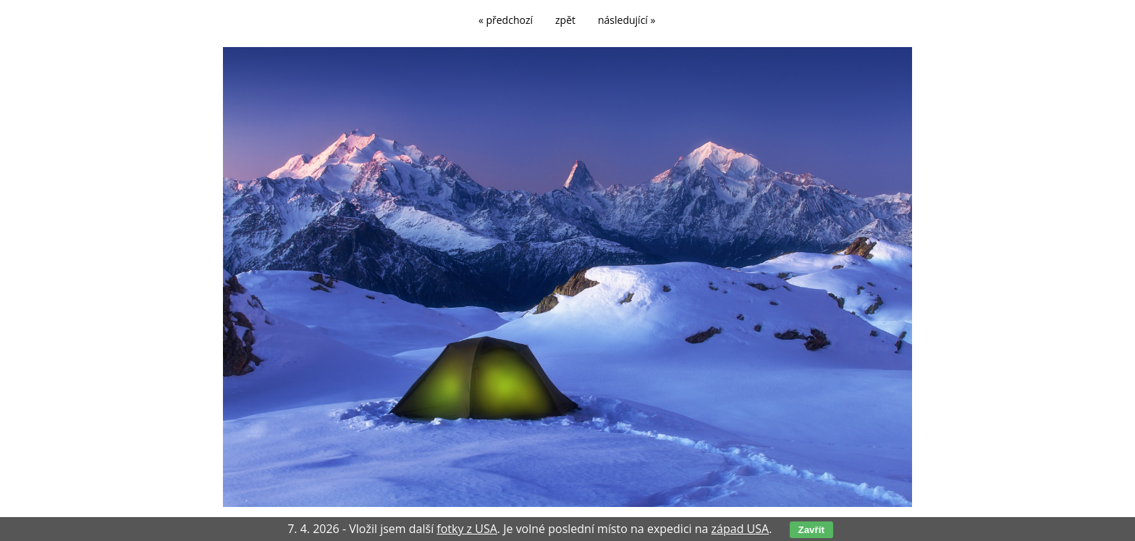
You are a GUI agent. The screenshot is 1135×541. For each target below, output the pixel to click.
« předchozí (505, 20)
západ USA (740, 529)
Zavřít (811, 529)
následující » (626, 20)
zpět (565, 20)
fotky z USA (466, 529)
